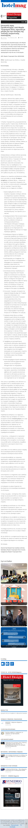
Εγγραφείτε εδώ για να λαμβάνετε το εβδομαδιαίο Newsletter (14, 713)
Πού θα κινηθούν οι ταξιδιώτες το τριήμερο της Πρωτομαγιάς (14, 733)
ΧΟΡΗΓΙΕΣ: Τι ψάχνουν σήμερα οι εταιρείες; (13, 723)
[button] (23, 21)
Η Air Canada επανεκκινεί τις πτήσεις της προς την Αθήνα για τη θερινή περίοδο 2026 (16, 756)
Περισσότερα (14, 825)
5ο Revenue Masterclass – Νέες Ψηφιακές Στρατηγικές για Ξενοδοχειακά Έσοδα (16, 769)
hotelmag (4, 37)
